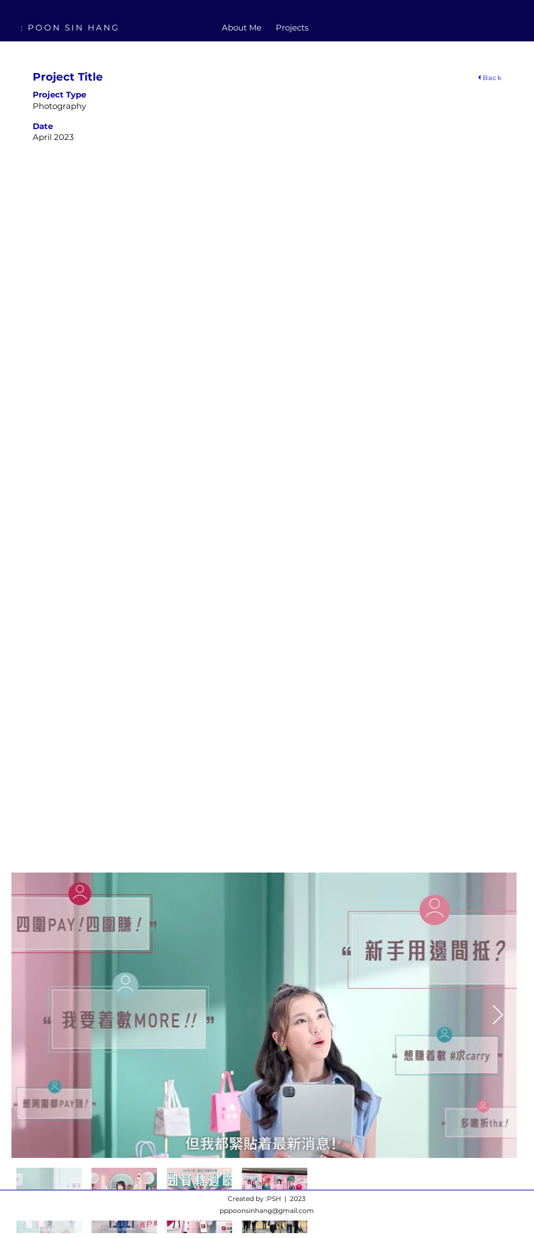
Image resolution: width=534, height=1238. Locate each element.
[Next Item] (497, 1015)
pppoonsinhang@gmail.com (267, 1210)
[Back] (489, 77)
